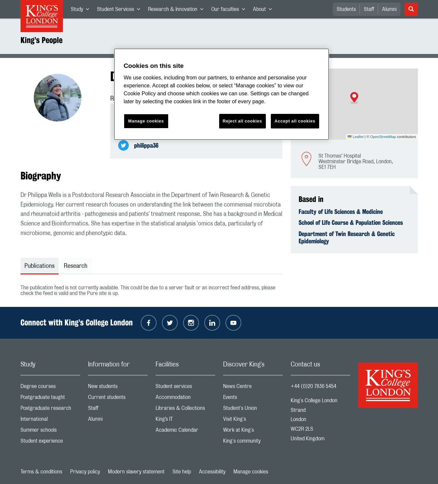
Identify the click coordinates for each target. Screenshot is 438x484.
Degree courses (50, 388)
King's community (253, 442)
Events (253, 399)
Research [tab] (75, 266)
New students (118, 388)
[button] (354, 98)
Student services (185, 388)
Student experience (50, 442)
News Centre (253, 388)
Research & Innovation (177, 11)
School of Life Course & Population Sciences (351, 222)
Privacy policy (85, 471)
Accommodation (185, 399)
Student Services (120, 11)
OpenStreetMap (383, 137)
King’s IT (185, 420)
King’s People (42, 40)
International (50, 420)
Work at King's (253, 431)
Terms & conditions (41, 471)
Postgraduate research (50, 410)
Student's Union (253, 410)
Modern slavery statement (136, 471)
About (264, 11)
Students (346, 9)
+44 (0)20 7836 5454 (313, 386)
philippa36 (146, 145)
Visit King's (253, 420)
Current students (118, 399)
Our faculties (230, 11)
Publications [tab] (39, 266)
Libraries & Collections (185, 410)
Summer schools (50, 431)
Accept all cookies (294, 121)
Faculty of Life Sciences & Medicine (341, 211)
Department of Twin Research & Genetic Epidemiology (347, 237)
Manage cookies (250, 471)
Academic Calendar (185, 431)
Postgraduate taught (50, 399)
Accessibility (212, 471)
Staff (369, 9)
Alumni (389, 9)
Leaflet (356, 137)
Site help (181, 471)
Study (82, 11)
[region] (221, 94)
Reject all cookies (242, 121)
